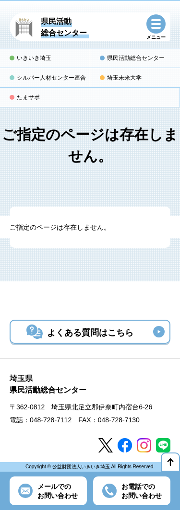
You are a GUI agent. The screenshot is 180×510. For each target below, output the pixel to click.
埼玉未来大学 (124, 77)
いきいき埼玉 (34, 58)
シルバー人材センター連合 (51, 77)
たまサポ (28, 97)
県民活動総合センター (136, 58)
